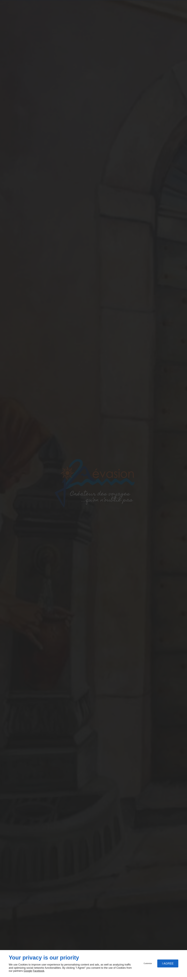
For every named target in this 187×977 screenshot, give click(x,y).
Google (28, 970)
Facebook (38, 970)
